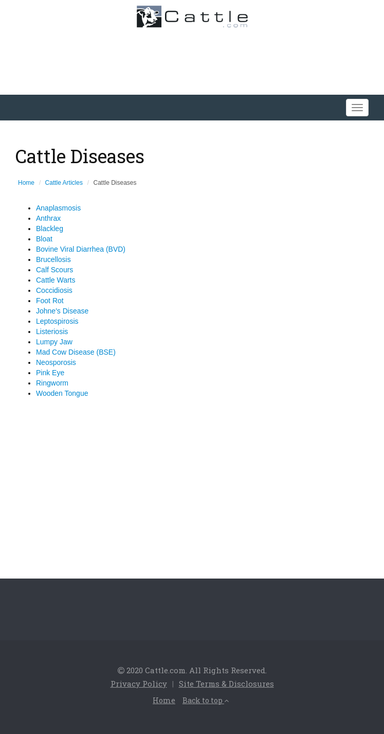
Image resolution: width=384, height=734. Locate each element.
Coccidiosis (54, 290)
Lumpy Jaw (54, 342)
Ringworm (52, 383)
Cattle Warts (56, 280)
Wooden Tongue (62, 393)
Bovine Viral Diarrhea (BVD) (80, 249)
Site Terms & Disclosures (226, 683)
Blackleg (49, 228)
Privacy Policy (139, 683)
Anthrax (48, 218)
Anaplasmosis (58, 208)
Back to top (205, 700)
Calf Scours (54, 270)
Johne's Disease (62, 311)
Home (26, 182)
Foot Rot (50, 300)
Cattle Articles (64, 182)
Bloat (44, 239)
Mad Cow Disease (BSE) (76, 352)
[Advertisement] (189, 59)
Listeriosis (52, 331)
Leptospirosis (57, 321)
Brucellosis (53, 259)
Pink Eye (50, 373)
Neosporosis (56, 362)
